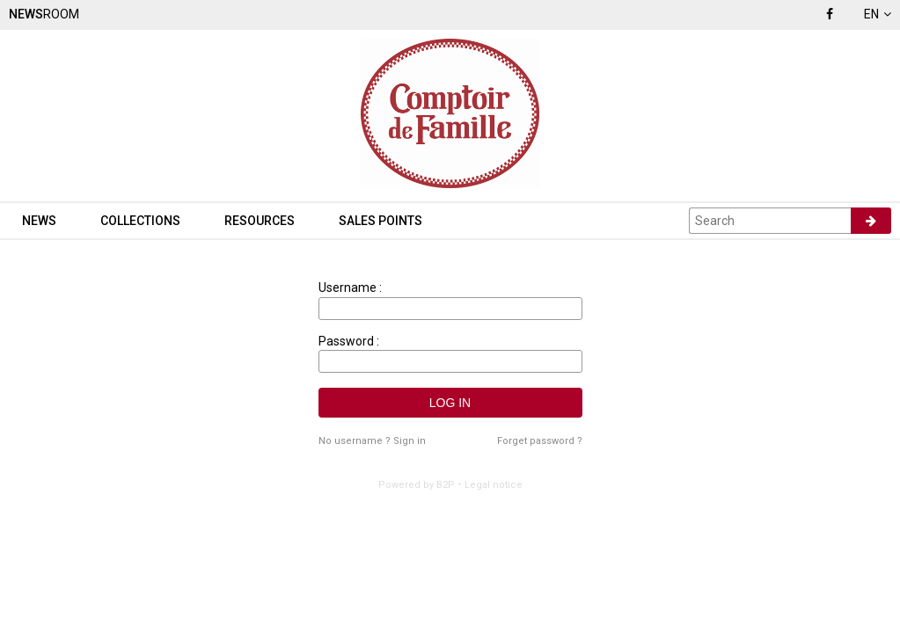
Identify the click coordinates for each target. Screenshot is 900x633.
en (877, 14)
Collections (140, 221)
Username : (350, 287)
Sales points (380, 221)
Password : (348, 341)
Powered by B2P (416, 485)
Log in (450, 403)
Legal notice (494, 485)
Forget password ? (539, 441)
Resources (259, 221)
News (39, 221)
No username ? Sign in (372, 441)
